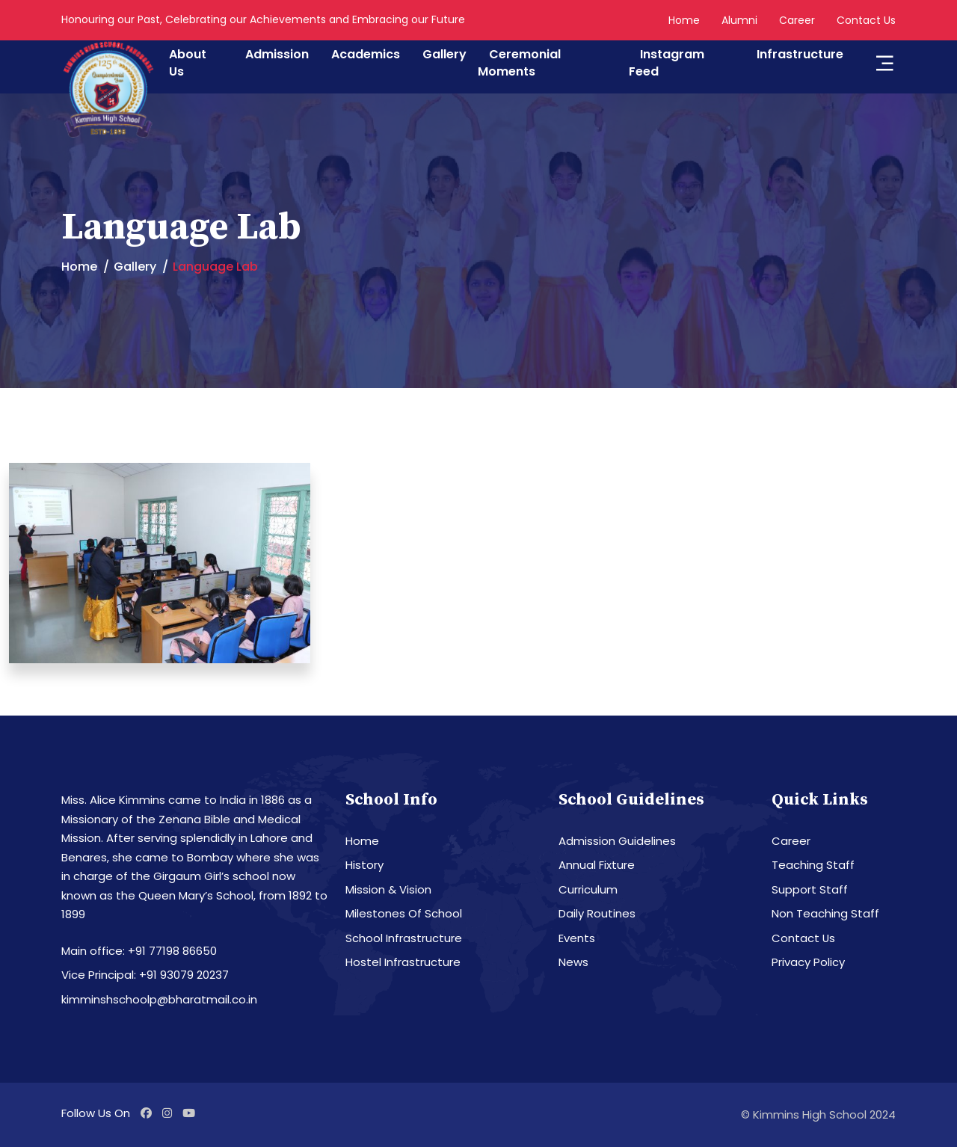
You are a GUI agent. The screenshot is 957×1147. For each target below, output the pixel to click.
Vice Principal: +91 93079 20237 (145, 975)
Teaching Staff (813, 865)
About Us (187, 63)
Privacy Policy (808, 962)
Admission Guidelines (617, 841)
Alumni (739, 20)
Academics (365, 54)
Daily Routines (597, 913)
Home (684, 20)
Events (576, 938)
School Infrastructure (403, 938)
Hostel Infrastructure (403, 962)
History (364, 865)
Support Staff (810, 889)
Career (797, 20)
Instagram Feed (666, 63)
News (573, 962)
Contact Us (866, 20)
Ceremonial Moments (519, 63)
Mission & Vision (388, 889)
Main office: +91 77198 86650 (139, 951)
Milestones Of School (403, 913)
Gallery (444, 54)
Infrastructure (800, 54)
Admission (277, 54)
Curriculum (588, 889)
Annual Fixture (596, 865)
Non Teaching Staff (825, 913)
